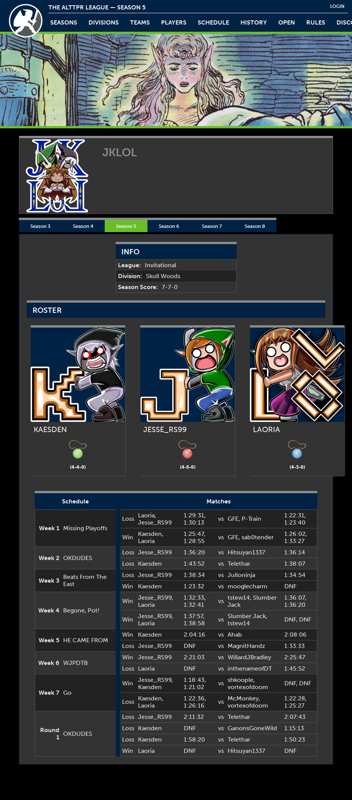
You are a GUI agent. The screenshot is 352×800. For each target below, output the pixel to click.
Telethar (239, 563)
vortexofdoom (248, 687)
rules (315, 22)
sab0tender (258, 537)
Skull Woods (163, 276)
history (253, 22)
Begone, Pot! (81, 610)
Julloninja (241, 574)
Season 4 (83, 226)
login (337, 6)
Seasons (63, 22)
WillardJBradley (249, 657)
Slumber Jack (247, 616)
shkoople (240, 679)
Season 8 (255, 226)
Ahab (235, 634)
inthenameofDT (250, 668)
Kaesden (150, 533)
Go (67, 692)
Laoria (146, 515)
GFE (233, 518)
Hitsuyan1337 (246, 552)
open (286, 22)
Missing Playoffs (85, 528)
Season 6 (169, 226)
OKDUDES (77, 558)
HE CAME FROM (85, 640)
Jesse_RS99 (155, 522)
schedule (213, 22)
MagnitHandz (246, 645)
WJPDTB (75, 662)
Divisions (103, 22)
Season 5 (126, 226)
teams (140, 22)
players (173, 22)
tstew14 (239, 597)
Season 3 (40, 226)
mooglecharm (247, 586)
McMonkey (243, 698)
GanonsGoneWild (252, 728)
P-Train (251, 518)
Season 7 (212, 226)
